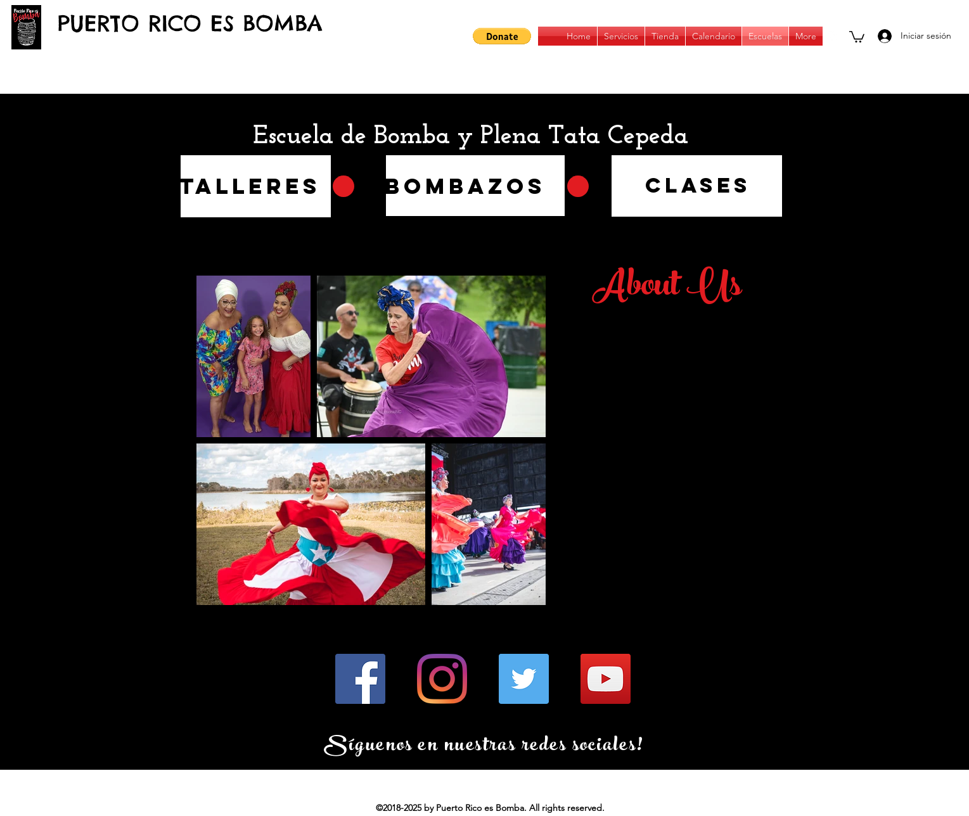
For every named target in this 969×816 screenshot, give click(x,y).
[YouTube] (606, 679)
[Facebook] (360, 679)
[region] (475, 185)
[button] (502, 36)
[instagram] (832, 36)
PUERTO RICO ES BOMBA (190, 23)
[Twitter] (524, 679)
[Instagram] (442, 679)
